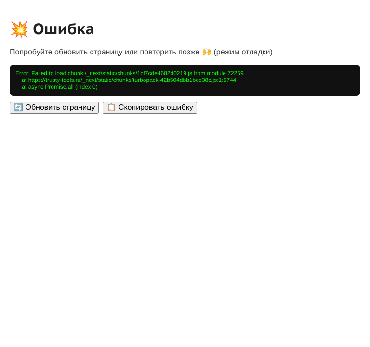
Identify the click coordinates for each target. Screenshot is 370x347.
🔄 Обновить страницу (54, 107)
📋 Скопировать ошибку (149, 107)
